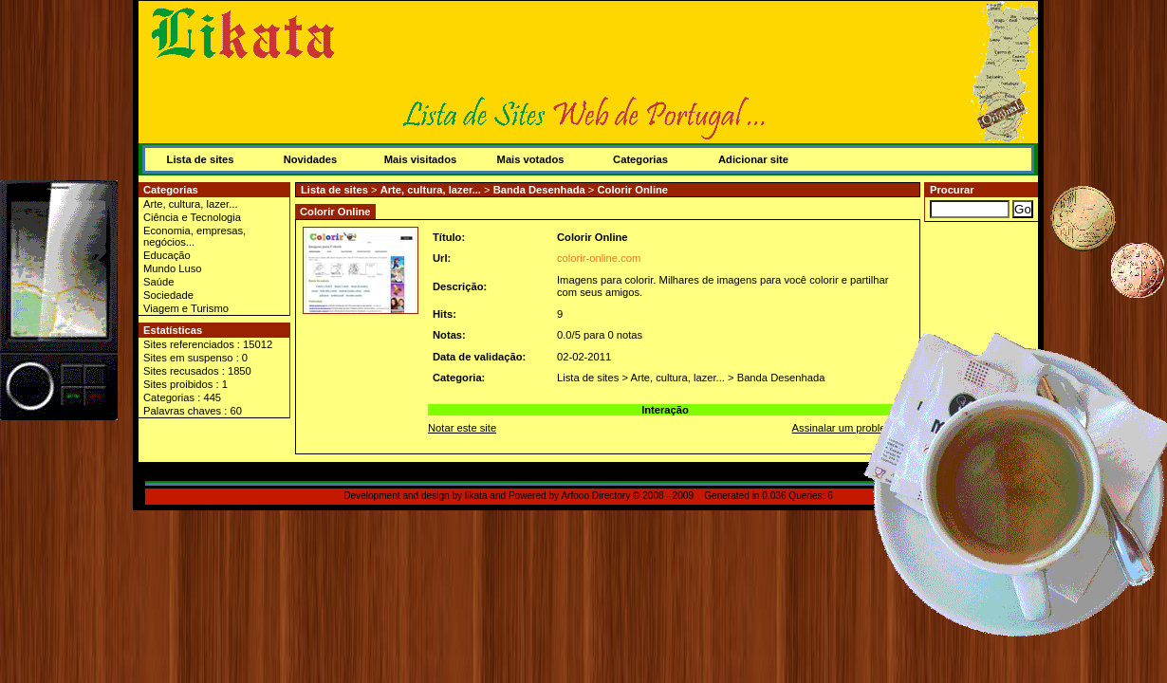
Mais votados (531, 159)
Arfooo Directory (595, 495)
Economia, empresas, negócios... (194, 236)
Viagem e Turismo (186, 308)
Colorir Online (632, 189)
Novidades (311, 159)
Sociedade (168, 295)
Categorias (640, 159)
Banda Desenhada (539, 189)
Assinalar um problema (846, 428)
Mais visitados (420, 159)
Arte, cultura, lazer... (190, 204)
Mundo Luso (172, 268)
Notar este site (462, 428)
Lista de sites (200, 159)
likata (476, 495)
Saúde (158, 281)
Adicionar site (753, 159)
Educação (167, 255)
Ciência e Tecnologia (192, 217)
